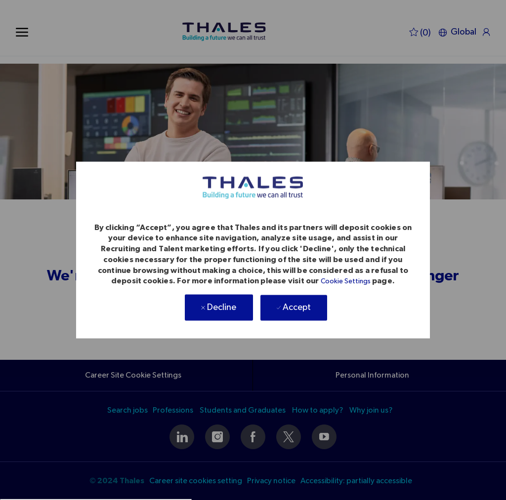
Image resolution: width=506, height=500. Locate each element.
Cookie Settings (346, 281)
